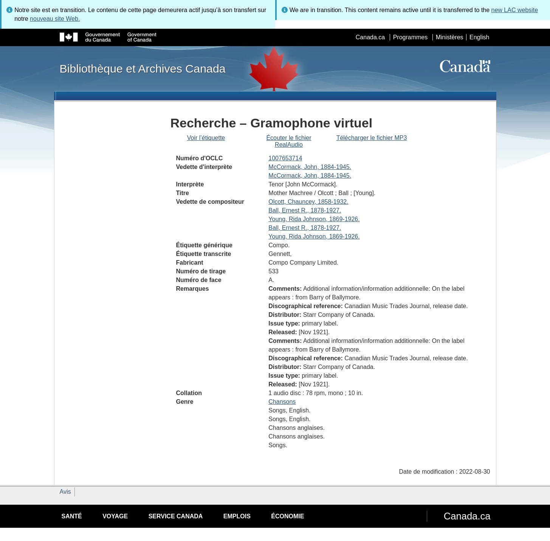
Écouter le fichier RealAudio (288, 141)
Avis (65, 491)
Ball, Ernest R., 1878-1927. (304, 210)
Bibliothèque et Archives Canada (143, 68)
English (479, 37)
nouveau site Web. (55, 19)
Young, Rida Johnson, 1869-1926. (313, 219)
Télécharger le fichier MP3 (371, 138)
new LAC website (514, 10)
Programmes (410, 37)
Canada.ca (370, 37)
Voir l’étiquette (206, 138)
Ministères (449, 37)
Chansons (282, 401)
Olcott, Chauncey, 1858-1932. (308, 201)
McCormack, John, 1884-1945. (309, 167)
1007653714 (285, 158)
